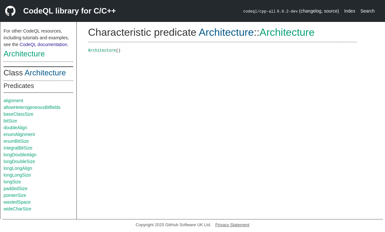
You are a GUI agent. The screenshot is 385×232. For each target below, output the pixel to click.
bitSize (10, 120)
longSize (12, 181)
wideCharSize (17, 208)
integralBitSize (18, 147)
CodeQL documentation (43, 44)
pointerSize (15, 195)
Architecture (24, 53)
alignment (13, 100)
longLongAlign (18, 168)
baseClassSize (19, 114)
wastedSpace (17, 202)
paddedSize (15, 188)
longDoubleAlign (20, 154)
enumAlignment (19, 134)
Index (349, 11)
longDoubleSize (19, 161)
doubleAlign (15, 127)
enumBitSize (16, 141)
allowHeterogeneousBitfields (32, 107)
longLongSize (17, 175)
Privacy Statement (232, 224)
